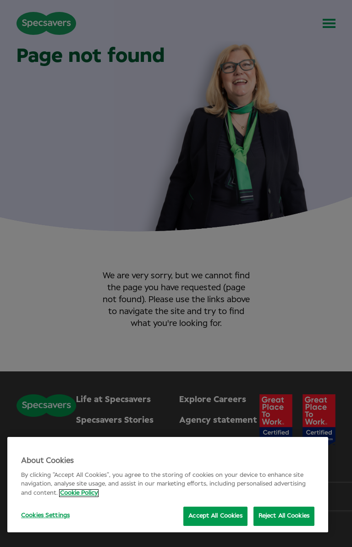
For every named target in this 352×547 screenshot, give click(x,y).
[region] (167, 484)
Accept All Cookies (215, 516)
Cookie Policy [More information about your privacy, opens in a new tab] (79, 493)
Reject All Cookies (283, 516)
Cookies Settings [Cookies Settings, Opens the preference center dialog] (45, 516)
